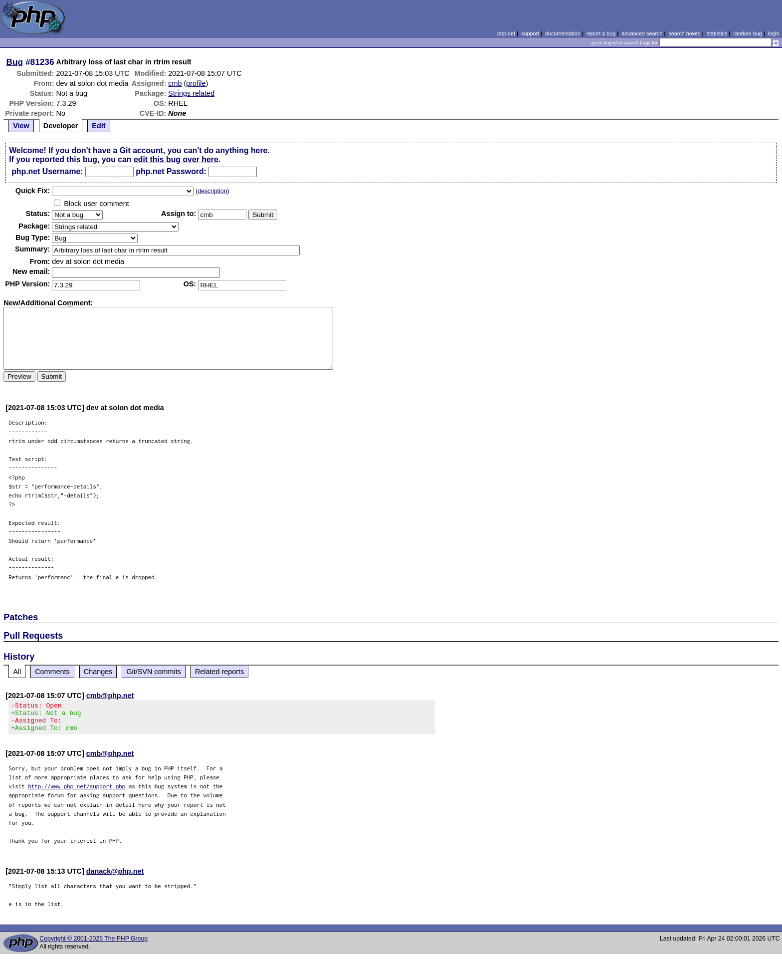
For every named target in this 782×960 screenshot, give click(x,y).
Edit (98, 126)
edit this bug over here (176, 159)
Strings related (191, 93)
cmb (175, 83)
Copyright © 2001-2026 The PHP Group (93, 944)
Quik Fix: (32, 191)
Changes (98, 672)
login (774, 33)
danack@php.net (115, 877)
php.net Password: (171, 171)
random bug (747, 33)
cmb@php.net (110, 696)
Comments (52, 672)
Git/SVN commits (153, 672)
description (212, 191)
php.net (506, 33)
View (21, 126)
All (17, 672)
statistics (717, 33)
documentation (563, 33)
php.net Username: (47, 171)
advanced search (641, 33)
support (530, 33)
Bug (14, 62)
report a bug (600, 33)
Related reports (219, 672)
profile (195, 83)
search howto (684, 33)
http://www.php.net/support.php (76, 792)
